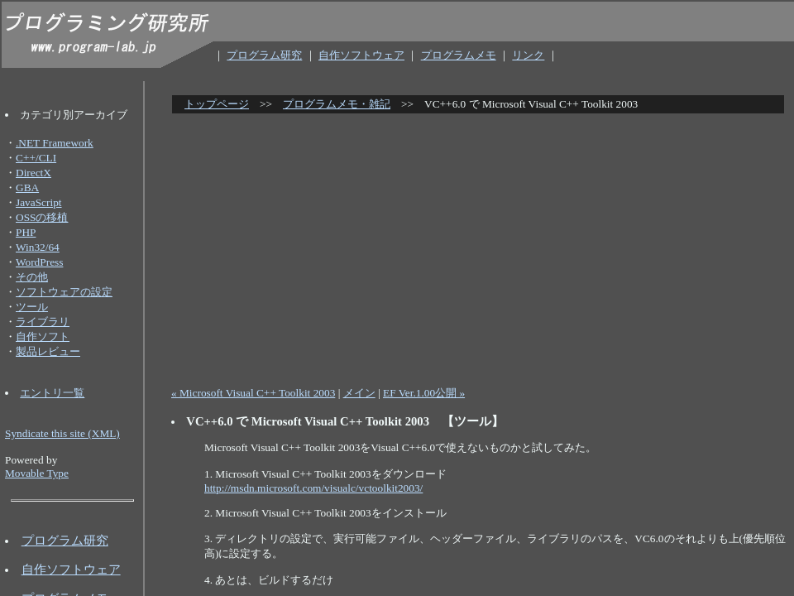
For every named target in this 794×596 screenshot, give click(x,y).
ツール (32, 306)
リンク (528, 55)
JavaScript (39, 202)
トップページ (216, 104)
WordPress (39, 262)
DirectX (33, 172)
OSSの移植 (42, 217)
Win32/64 (38, 247)
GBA (27, 187)
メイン (359, 393)
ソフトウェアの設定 (64, 292)
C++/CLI (36, 157)
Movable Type (37, 473)
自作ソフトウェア (361, 55)
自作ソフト (42, 336)
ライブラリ (42, 321)
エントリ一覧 (52, 393)
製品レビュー (48, 351)
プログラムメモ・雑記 (336, 104)
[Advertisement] (482, 243)
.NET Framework (54, 143)
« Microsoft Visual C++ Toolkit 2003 (253, 393)
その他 (32, 277)
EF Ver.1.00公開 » (424, 393)
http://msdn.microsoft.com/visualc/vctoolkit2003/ (313, 488)
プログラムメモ (458, 55)
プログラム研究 (264, 55)
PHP (26, 232)
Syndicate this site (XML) (62, 433)
